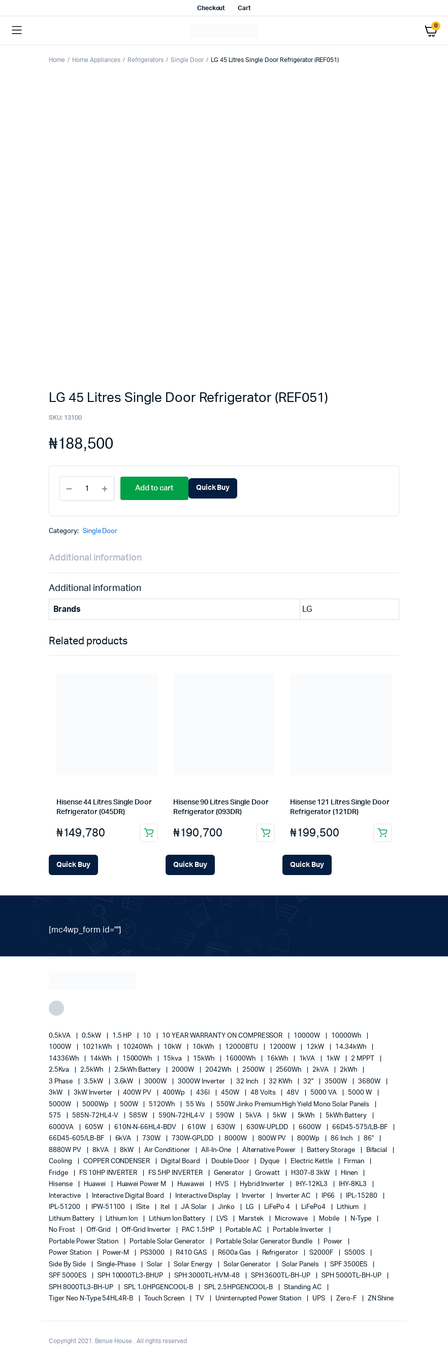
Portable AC (245, 1230)
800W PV (273, 1138)
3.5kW (94, 1081)
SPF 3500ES (349, 1264)
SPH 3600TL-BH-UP (281, 1275)
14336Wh (64, 1058)
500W (130, 1104)
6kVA (124, 1138)
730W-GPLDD (193, 1138)
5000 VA (324, 1093)
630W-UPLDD (268, 1127)
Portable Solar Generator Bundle (265, 1241)
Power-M (117, 1253)
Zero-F (347, 1298)
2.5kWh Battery (138, 1070)
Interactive (65, 1196)
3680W (370, 1081)
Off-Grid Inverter (146, 1230)
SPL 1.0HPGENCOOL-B (159, 1287)
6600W (311, 1127)
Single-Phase (117, 1264)
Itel (166, 1207)
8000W (236, 1138)
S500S (355, 1253)
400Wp (174, 1093)
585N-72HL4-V (96, 1115)
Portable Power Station (84, 1241)
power (334, 1241)
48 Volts (263, 1093)
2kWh (349, 1070)
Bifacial (377, 1150)
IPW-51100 (109, 1207)
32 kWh (281, 1081)
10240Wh (138, 1047)
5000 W (360, 1093)
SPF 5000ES (68, 1275)
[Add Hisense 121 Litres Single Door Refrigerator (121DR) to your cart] (307, 865)
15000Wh (138, 1058)
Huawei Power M (142, 1184)
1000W (61, 1047)
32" (309, 1081)
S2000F (322, 1253)
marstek (252, 1219)
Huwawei (191, 1184)
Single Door (187, 60)
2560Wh (289, 1070)
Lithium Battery (72, 1219)
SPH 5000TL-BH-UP (352, 1275)
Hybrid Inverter (263, 1184)
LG (250, 1207)
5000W (61, 1104)
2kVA (321, 1070)
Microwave (292, 1219)
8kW (127, 1150)
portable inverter (299, 1230)
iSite (143, 1207)
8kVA (101, 1150)
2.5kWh (92, 1070)
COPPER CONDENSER (117, 1161)
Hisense (61, 1184)
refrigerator (281, 1253)
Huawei (95, 1184)
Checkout (211, 8)
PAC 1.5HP (199, 1230)
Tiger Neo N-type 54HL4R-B (92, 1298)
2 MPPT (363, 1058)
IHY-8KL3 (353, 1184)
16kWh (278, 1058)
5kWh (307, 1115)
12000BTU (242, 1047)
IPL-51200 (65, 1207)
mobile (330, 1219)
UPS (319, 1298)
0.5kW (92, 1036)
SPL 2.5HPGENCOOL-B (239, 1287)
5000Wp (96, 1104)
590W (226, 1115)
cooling (61, 1161)
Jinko (227, 1207)
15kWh (204, 1058)
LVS (223, 1219)
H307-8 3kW (311, 1173)
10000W (308, 1036)
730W (152, 1138)
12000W (283, 1047)
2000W (184, 1070)
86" (369, 1138)
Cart (244, 8)
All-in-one (217, 1150)
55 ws (196, 1104)
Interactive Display (203, 1196)
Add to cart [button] (149, 833)
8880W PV (66, 1150)
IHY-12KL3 (312, 1184)
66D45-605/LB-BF (77, 1138)
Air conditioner (167, 1150)
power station (71, 1253)
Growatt (268, 1173)
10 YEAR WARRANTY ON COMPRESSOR (223, 1036)
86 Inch (342, 1138)
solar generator (248, 1264)
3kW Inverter (94, 1093)
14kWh (101, 1058)
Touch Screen (165, 1298)
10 (147, 1036)
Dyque (270, 1161)
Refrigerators (145, 60)
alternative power (269, 1150)
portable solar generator (168, 1241)
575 (55, 1115)
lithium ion (123, 1219)
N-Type (361, 1219)
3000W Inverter (202, 1081)
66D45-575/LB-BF (360, 1127)
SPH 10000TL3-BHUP (131, 1275)
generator (230, 1173)
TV (201, 1298)
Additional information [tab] (95, 558)
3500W (336, 1081)
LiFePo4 (314, 1207)
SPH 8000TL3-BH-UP (81, 1287)
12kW (316, 1047)
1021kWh (97, 1047)
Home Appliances (96, 60)
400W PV (138, 1093)
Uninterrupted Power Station (259, 1298)
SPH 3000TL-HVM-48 (207, 1275)
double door (231, 1161)
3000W (156, 1081)
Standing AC (303, 1287)
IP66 (329, 1196)
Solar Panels (301, 1264)
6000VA (62, 1127)
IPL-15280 (362, 1196)
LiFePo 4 (278, 1207)
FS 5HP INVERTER (176, 1173)
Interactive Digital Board (129, 1196)
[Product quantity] (87, 488)
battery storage (332, 1150)
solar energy (194, 1264)
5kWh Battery (347, 1115)
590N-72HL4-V (182, 1115)
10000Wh (347, 1036)
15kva (173, 1058)
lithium (348, 1207)
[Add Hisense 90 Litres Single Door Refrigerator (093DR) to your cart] (190, 865)
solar (155, 1264)
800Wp (309, 1138)
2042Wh (219, 1070)
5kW (280, 1115)
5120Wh (162, 1104)
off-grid (99, 1230)
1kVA (308, 1058)
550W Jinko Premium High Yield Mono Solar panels (293, 1104)
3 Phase (61, 1081)
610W (197, 1127)
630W (227, 1127)
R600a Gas (235, 1253)
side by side (68, 1264)
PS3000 (153, 1253)
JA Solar (194, 1207)
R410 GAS (192, 1253)
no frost (63, 1230)
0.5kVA (60, 1036)
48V (293, 1093)
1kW (333, 1058)
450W (231, 1093)
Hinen (350, 1173)
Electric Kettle (312, 1161)
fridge (59, 1173)
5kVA (254, 1115)
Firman (355, 1161)
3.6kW (124, 1081)
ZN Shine (381, 1298)
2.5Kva (60, 1070)
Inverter (254, 1196)
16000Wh (241, 1058)
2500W (254, 1070)
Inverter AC (294, 1196)
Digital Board (181, 1161)
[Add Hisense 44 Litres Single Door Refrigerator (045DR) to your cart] (73, 865)
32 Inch (248, 1081)
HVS (222, 1184)
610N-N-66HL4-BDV (146, 1127)
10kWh (204, 1047)
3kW (56, 1093)
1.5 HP (123, 1036)
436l (203, 1093)
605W (95, 1127)
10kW (173, 1047)
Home (57, 60)
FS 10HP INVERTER (109, 1173)
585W (139, 1115)
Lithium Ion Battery (177, 1219)
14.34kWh (351, 1047)
